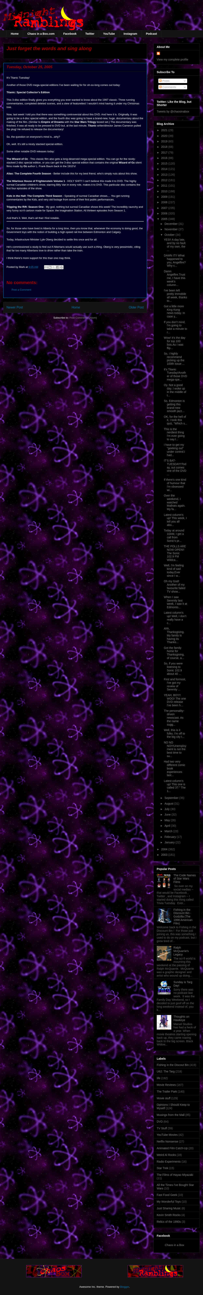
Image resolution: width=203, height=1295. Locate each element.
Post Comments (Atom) (83, 317)
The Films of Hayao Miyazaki (175, 1174)
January (169, 842)
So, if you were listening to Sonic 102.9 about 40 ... (173, 668)
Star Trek (162, 1168)
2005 (164, 219)
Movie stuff (163, 1098)
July (167, 809)
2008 (164, 202)
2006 (164, 213)
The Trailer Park (167, 1091)
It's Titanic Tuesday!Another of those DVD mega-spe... (175, 374)
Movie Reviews (166, 1084)
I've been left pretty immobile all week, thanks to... (175, 295)
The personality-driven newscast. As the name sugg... (174, 717)
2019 (164, 141)
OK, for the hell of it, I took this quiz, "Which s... (175, 420)
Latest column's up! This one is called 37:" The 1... (175, 786)
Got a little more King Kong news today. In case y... (174, 311)
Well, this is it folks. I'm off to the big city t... (174, 733)
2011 (164, 185)
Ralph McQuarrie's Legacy (181, 951)
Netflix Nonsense (167, 1141)
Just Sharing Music (169, 1208)
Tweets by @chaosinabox (173, 111)
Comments (167, 87)
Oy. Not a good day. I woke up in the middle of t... (175, 390)
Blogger (124, 1286)
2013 (164, 174)
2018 (164, 146)
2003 (164, 854)
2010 (164, 191)
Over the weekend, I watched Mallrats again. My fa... (174, 502)
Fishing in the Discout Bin (173, 1065)
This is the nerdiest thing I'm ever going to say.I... (174, 434)
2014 (164, 169)
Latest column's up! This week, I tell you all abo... (175, 520)
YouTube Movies (167, 1134)
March (168, 831)
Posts (164, 80)
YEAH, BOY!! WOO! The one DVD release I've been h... (175, 700)
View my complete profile (172, 59)
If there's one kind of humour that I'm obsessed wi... (175, 484)
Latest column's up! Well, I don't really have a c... (175, 617)
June (167, 814)
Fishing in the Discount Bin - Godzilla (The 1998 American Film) (183, 916)
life (158, 1078)
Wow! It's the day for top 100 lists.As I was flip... (174, 342)
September (171, 798)
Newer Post (14, 307)
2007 (164, 208)
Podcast (151, 33)
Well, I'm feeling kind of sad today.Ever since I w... (174, 570)
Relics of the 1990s (169, 1221)
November (171, 229)
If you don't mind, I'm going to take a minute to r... (175, 327)
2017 (164, 152)
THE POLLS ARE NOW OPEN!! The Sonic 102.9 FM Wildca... (175, 553)
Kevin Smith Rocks (168, 1215)
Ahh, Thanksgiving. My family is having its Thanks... (174, 635)
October (169, 234)
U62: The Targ (166, 1071)
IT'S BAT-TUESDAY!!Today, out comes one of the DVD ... (175, 467)
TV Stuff (162, 1128)
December (171, 223)
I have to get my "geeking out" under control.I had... (174, 450)
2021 (164, 130)
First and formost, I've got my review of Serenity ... (175, 684)
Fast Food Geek (167, 1195)
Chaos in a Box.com (41, 33)
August (169, 803)
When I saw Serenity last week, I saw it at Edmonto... (175, 602)
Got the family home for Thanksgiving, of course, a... (174, 653)
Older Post (136, 307)
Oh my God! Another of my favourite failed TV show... (174, 586)
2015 (164, 163)
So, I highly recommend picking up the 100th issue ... (174, 358)
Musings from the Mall (171, 1114)
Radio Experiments (169, 1161)
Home (15, 33)
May (167, 820)
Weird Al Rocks (166, 1155)
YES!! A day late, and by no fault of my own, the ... (175, 244)
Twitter (89, 33)
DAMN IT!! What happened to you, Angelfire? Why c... (175, 260)
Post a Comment (21, 289)
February (170, 836)
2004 (164, 849)
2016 (164, 158)
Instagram (130, 33)
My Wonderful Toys (169, 1201)
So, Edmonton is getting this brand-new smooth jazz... (174, 406)
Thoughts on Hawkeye (181, 1018)
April (167, 825)
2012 (164, 180)
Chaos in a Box (174, 1245)
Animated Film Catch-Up (172, 1148)
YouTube (109, 33)
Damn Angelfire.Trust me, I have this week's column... (174, 278)
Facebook (70, 33)
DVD (160, 1121)
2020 (164, 135)
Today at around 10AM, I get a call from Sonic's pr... (174, 535)
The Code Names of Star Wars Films (185, 879)
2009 (164, 196)
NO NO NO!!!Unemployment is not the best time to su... (175, 749)
